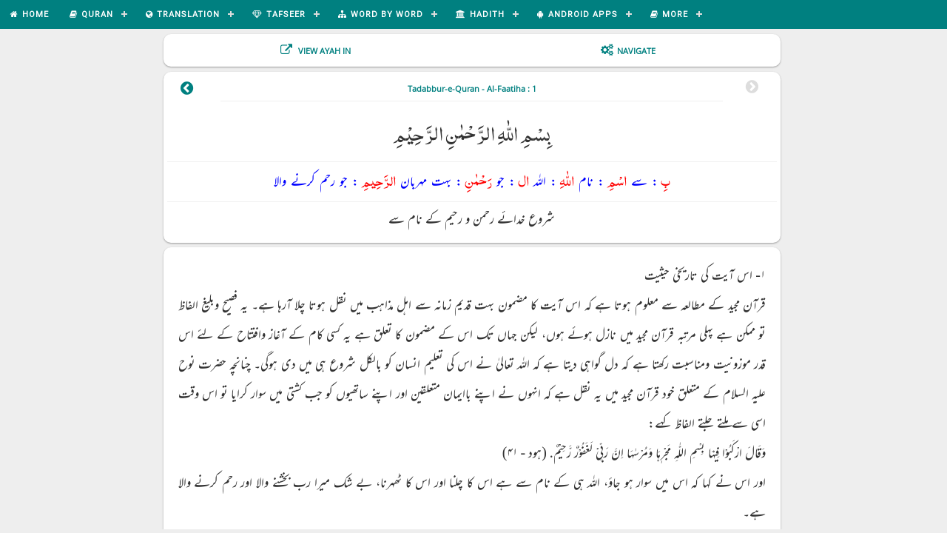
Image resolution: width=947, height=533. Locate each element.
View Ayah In (323, 50)
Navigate (636, 50)
